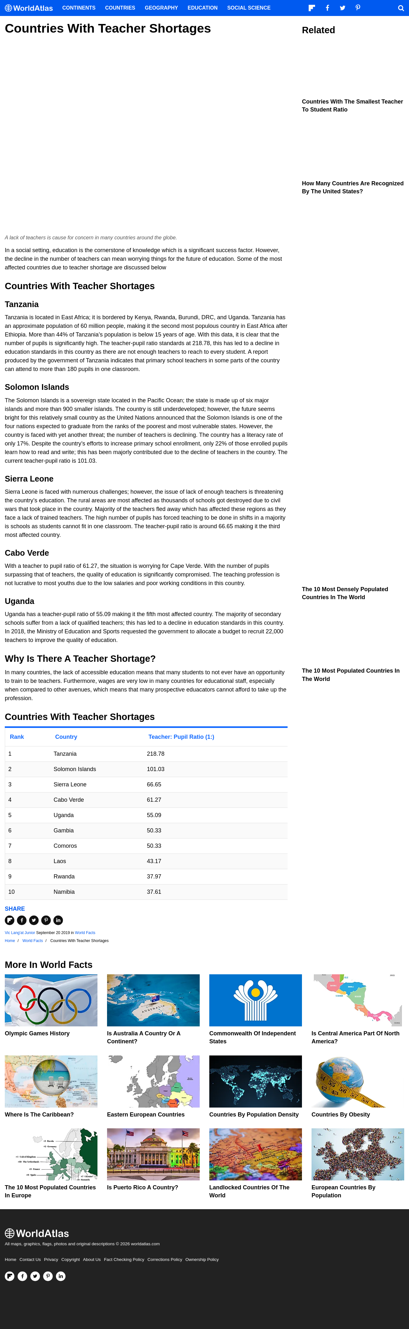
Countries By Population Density (254, 1114)
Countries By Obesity (341, 1114)
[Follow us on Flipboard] (9, 1276)
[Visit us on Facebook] (22, 1276)
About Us (92, 1259)
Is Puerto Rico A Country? (142, 1187)
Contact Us (30, 1259)
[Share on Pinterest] (46, 920)
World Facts (85, 933)
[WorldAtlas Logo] (31, 8)
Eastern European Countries (146, 1114)
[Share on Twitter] (34, 920)
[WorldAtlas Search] (401, 8)
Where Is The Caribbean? (39, 1114)
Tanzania (22, 304)
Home (10, 1259)
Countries (120, 8)
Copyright (70, 1259)
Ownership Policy (202, 1259)
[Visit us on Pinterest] (48, 1276)
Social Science (249, 8)
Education (203, 8)
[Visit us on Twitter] (35, 1276)
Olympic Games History (37, 1033)
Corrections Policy (164, 1259)
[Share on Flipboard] (9, 920)
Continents (79, 8)
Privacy (51, 1259)
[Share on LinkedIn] (58, 920)
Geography (161, 8)
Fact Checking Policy (124, 1259)
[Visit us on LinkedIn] (61, 1276)
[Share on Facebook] (22, 920)
